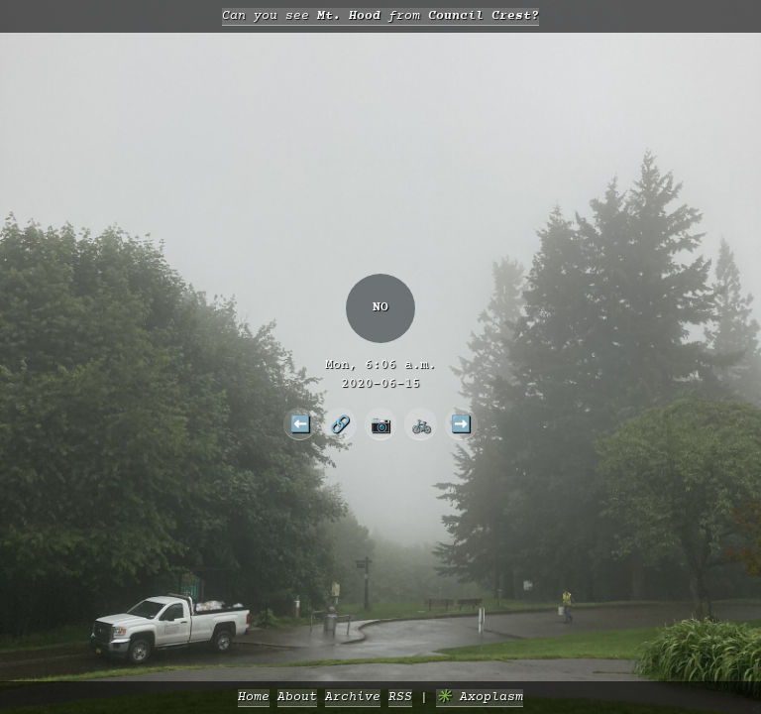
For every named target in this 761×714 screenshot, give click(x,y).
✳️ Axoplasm (479, 697)
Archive (352, 697)
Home (254, 697)
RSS (400, 697)
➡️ (461, 423)
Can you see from (380, 16)
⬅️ (300, 423)
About (297, 697)
